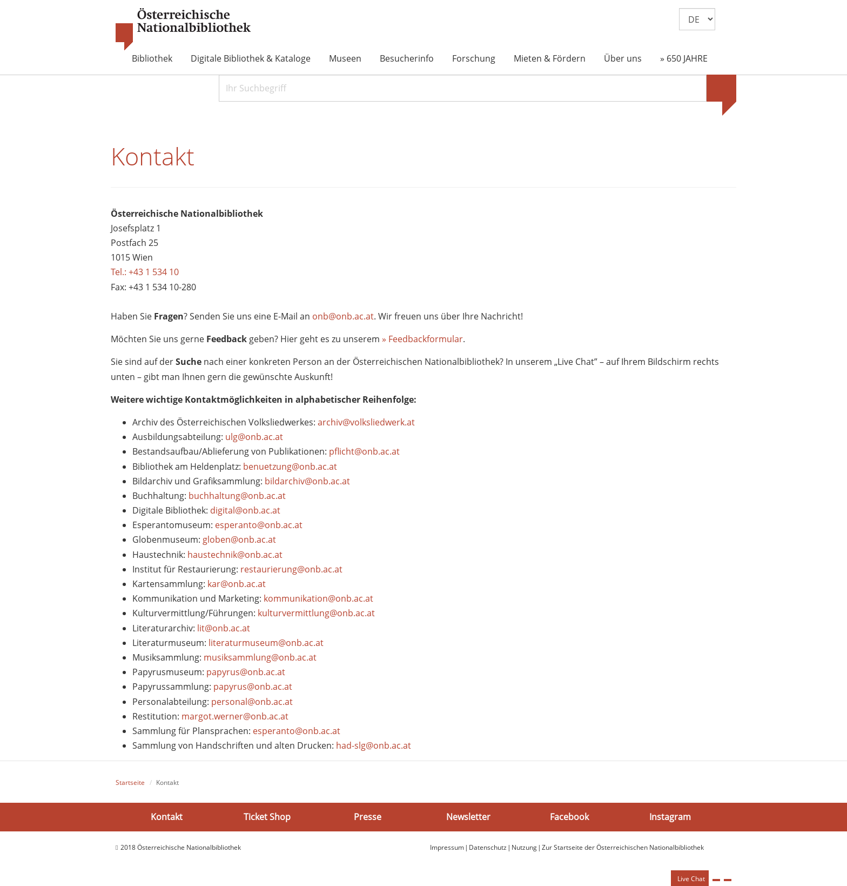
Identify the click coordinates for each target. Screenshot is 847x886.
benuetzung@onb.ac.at (290, 466)
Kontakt (167, 817)
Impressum (447, 847)
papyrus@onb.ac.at (245, 672)
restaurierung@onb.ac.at (291, 569)
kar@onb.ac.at (236, 584)
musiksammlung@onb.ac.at (260, 657)
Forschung (473, 58)
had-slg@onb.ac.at (373, 745)
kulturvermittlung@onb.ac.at (316, 613)
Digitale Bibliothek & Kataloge (251, 58)
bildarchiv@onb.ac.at (307, 481)
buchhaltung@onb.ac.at (237, 496)
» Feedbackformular (422, 339)
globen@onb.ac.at (239, 539)
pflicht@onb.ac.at (365, 451)
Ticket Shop (267, 817)
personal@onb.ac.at (252, 702)
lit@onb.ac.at (223, 628)
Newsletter (468, 817)
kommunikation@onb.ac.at (318, 598)
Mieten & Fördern (550, 58)
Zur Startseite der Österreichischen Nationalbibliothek (623, 847)
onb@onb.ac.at (343, 316)
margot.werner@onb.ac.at (235, 716)
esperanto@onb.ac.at (258, 525)
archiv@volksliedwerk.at (366, 422)
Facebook (569, 817)
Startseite (130, 782)
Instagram (670, 817)
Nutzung (524, 847)
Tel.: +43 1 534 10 (145, 272)
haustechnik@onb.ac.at (235, 555)
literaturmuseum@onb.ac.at (266, 643)
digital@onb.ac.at (245, 510)
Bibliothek (152, 58)
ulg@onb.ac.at (254, 437)
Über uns (623, 58)
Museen (345, 58)
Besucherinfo (407, 58)
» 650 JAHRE (684, 58)
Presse (367, 817)
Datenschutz (488, 847)
